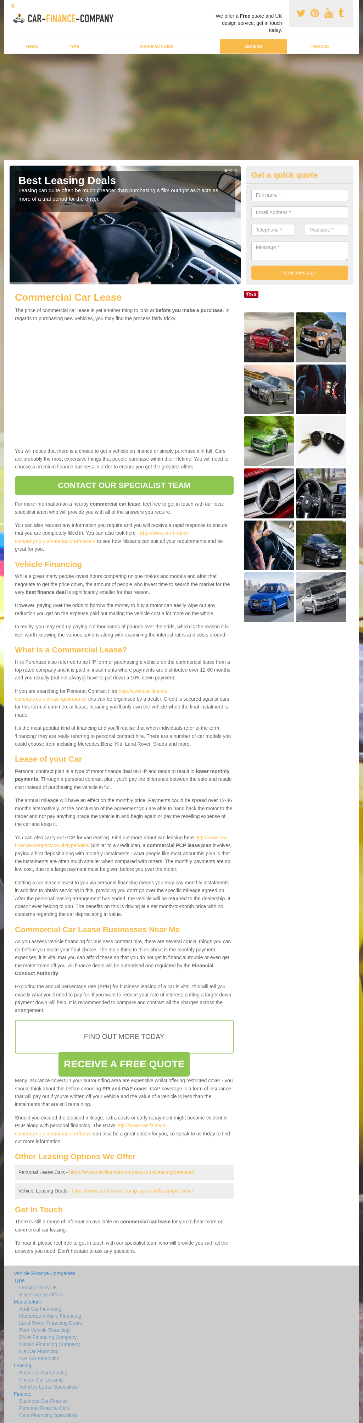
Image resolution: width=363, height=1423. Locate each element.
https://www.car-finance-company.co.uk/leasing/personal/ (131, 1172)
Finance (320, 46)
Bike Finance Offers (41, 1294)
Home (32, 46)
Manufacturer (156, 46)
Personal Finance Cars (44, 1408)
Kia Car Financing (38, 1351)
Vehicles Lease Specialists (48, 1387)
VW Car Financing (39, 1358)
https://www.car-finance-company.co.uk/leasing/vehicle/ (132, 1191)
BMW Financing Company (48, 1337)
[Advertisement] (181, 107)
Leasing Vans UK (38, 1287)
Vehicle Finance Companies (45, 1273)
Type (74, 46)
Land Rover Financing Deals (50, 1323)
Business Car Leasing (43, 1372)
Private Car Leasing (41, 1380)
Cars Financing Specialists (48, 1415)
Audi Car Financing (40, 1309)
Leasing (253, 46)
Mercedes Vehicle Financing (50, 1316)
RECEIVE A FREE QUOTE (124, 1063)
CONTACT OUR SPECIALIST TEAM (124, 485)
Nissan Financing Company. (50, 1344)
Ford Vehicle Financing (44, 1330)
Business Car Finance (43, 1401)
